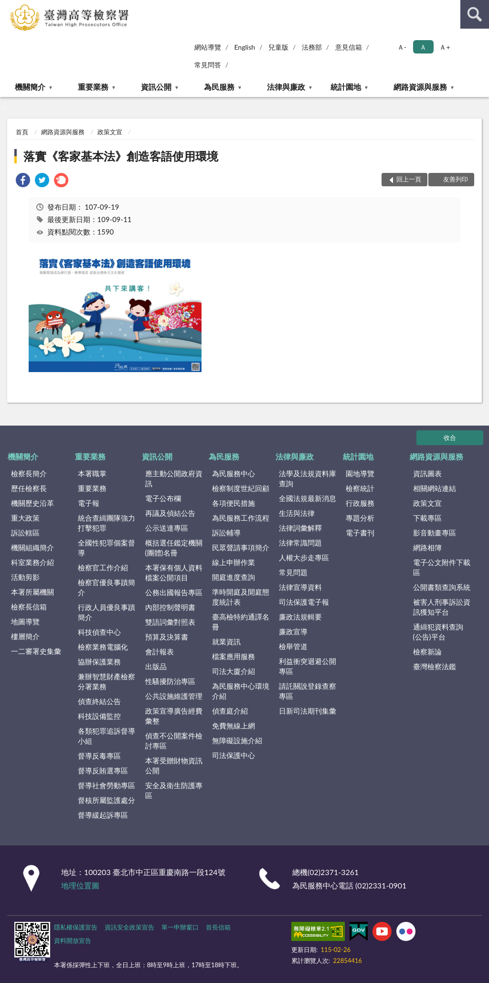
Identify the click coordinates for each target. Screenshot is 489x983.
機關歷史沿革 (32, 503)
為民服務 (219, 86)
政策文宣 (109, 132)
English (244, 47)
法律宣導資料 (300, 587)
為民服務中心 (233, 473)
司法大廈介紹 (233, 671)
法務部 (312, 47)
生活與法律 (297, 513)
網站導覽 (207, 47)
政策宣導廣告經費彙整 (173, 715)
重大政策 (25, 517)
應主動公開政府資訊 (173, 478)
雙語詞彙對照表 (170, 622)
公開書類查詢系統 (441, 587)
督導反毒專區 (99, 755)
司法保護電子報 (304, 602)
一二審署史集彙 (36, 651)
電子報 (88, 503)
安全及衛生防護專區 (173, 790)
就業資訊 (226, 641)
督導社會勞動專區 (106, 785)
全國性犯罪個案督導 (106, 547)
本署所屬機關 (32, 592)
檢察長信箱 (29, 606)
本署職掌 (92, 473)
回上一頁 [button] (408, 179)
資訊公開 (156, 86)
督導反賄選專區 (103, 770)
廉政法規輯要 (300, 616)
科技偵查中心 (99, 632)
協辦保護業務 (99, 661)
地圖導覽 (25, 621)
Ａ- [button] (401, 47)
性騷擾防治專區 (170, 681)
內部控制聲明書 (170, 607)
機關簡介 (30, 86)
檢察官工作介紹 (103, 567)
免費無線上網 (233, 725)
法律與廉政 (286, 86)
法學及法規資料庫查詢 (307, 478)
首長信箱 (218, 927)
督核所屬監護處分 (106, 800)
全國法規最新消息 (307, 498)
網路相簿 (427, 547)
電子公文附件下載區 (441, 567)
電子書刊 (360, 532)
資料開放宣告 (72, 940)
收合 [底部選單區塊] (450, 437)
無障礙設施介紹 (237, 740)
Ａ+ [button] (444, 47)
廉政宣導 (293, 631)
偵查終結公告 (99, 701)
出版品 (156, 666)
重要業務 (93, 86)
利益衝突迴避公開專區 (307, 666)
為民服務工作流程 (240, 517)
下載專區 (427, 517)
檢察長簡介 (29, 473)
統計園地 (345, 86)
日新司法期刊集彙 (307, 710)
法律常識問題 (300, 542)
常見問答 (207, 65)
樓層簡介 (25, 636)
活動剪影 (25, 577)
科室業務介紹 (32, 562)
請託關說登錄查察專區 (307, 691)
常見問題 (293, 572)
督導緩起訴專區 (103, 815)
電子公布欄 (163, 498)
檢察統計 (360, 488)
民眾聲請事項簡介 (240, 547)
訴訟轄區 (25, 532)
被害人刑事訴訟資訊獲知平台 (441, 607)
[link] (23, 181)
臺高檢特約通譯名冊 (240, 621)
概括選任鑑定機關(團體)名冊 (173, 547)
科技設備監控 (99, 716)
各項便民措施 (233, 503)
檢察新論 (427, 651)
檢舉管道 (293, 646)
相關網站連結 (434, 488)
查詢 (474, 14)
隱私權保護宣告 (75, 927)
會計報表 (159, 651)
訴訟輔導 (226, 532)
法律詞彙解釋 (300, 528)
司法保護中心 (233, 755)
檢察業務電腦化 (103, 646)
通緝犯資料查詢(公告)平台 (438, 631)
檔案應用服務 (233, 656)
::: (7, 7)
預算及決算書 (166, 636)
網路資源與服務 (420, 86)
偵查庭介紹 (230, 710)
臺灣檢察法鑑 (434, 666)
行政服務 (360, 503)
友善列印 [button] (455, 179)
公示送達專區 (166, 528)
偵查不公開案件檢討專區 (173, 740)
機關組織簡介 (32, 547)
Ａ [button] (423, 47)
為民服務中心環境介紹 (240, 691)
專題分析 (360, 517)
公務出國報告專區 (173, 592)
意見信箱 (348, 47)
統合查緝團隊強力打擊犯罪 (106, 522)
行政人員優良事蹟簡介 (106, 612)
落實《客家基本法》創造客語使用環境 (120, 156)
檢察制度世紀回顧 (240, 488)
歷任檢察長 (29, 488)
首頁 (22, 132)
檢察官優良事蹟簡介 (106, 587)
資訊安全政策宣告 (129, 927)
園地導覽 (360, 473)
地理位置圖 (80, 885)
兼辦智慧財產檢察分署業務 (106, 681)
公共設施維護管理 (173, 696)
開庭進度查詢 (233, 577)
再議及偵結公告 (170, 513)
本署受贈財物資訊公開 (173, 765)
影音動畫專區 (434, 532)
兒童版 (278, 47)
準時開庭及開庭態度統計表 (240, 597)
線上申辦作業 (233, 562)
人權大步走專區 (304, 557)
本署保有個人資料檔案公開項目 (173, 572)
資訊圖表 (427, 473)
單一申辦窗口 (180, 927)
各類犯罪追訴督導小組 (106, 736)
